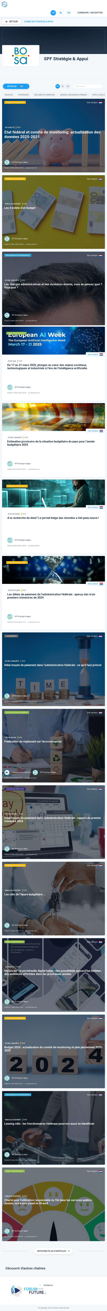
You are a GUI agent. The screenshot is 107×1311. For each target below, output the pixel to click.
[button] (53, 40)
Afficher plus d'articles (53, 1251)
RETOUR (12, 21)
